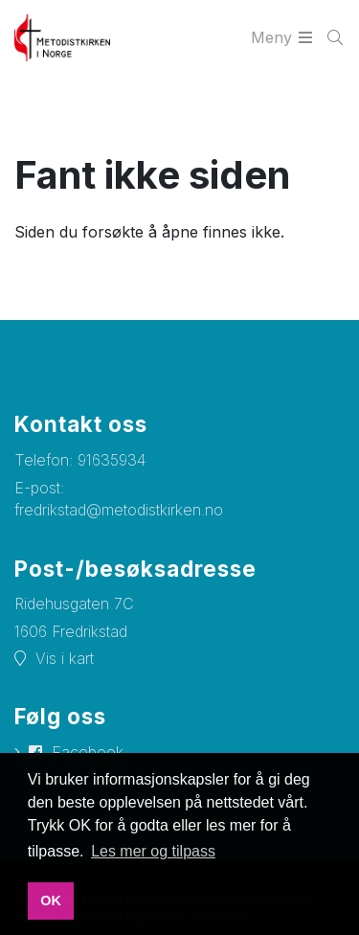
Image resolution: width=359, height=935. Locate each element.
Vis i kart (64, 658)
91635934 (112, 459)
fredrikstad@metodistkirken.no (118, 509)
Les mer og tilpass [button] (153, 851)
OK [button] (50, 900)
